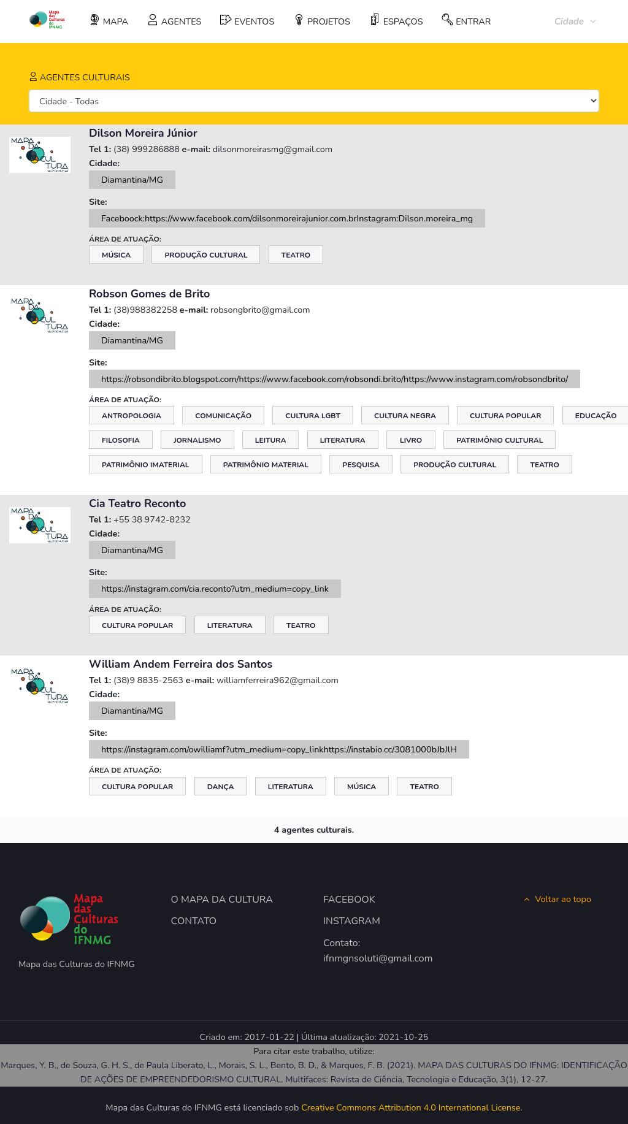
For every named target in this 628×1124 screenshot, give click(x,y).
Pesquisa (361, 465)
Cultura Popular (505, 416)
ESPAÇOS (396, 21)
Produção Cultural (205, 255)
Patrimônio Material (265, 465)
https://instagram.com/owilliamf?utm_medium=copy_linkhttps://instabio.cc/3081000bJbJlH (279, 749)
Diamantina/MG (132, 180)
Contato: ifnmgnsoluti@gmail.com (365, 951)
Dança (220, 787)
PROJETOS (321, 21)
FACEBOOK (349, 899)
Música (116, 255)
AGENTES (174, 21)
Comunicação (223, 416)
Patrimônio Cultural (499, 440)
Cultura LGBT (312, 416)
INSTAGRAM (351, 921)
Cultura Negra (405, 416)
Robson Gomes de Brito (149, 293)
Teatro (296, 255)
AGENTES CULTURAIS (79, 77)
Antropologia (131, 416)
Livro (411, 440)
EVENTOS (247, 21)
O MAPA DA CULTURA (222, 899)
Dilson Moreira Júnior (143, 133)
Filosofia (121, 440)
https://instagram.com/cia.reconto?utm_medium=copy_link (215, 589)
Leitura (270, 440)
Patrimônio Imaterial (146, 465)
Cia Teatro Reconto (137, 503)
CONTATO (194, 921)
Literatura (343, 440)
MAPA (108, 21)
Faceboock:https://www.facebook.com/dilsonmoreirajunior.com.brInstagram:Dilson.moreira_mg (287, 218)
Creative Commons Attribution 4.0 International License (410, 1107)
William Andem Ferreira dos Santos (180, 664)
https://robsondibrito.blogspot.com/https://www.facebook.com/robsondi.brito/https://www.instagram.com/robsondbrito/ (334, 379)
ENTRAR (466, 21)
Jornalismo (197, 440)
